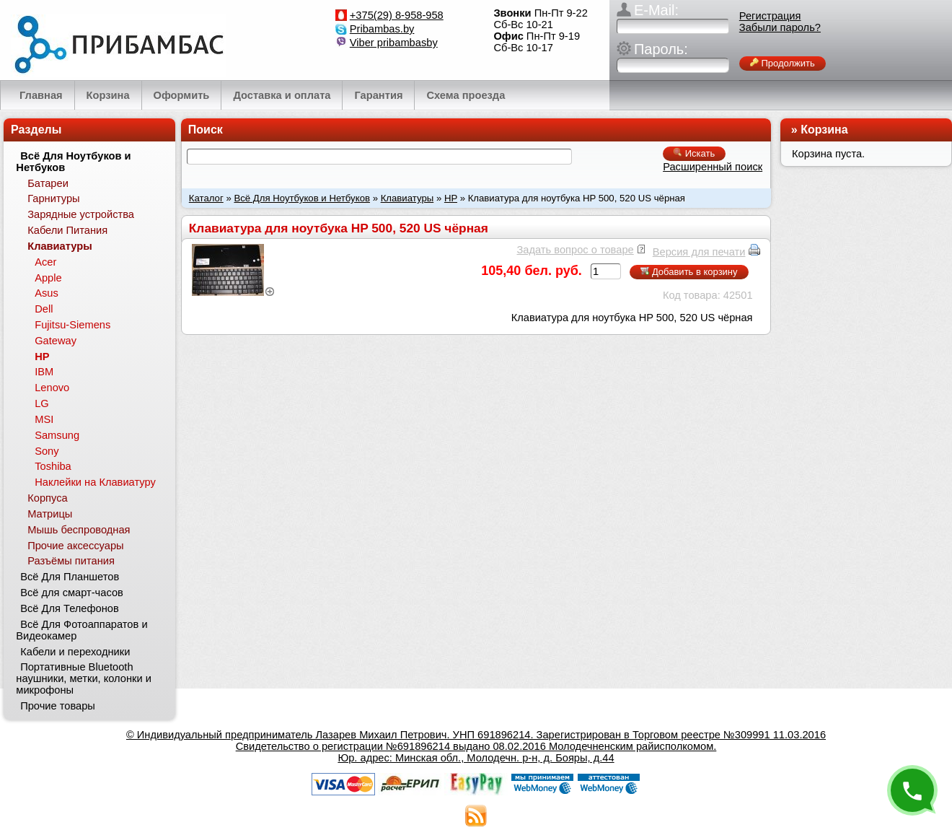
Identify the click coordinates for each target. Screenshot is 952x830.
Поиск (205, 129)
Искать (694, 153)
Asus (46, 293)
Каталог (206, 198)
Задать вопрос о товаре (574, 249)
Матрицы (49, 514)
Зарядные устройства (80, 214)
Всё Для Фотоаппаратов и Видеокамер (81, 630)
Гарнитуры (53, 198)
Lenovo (52, 387)
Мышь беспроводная (78, 530)
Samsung (57, 435)
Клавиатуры (407, 198)
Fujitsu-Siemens (72, 325)
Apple (48, 278)
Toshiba (53, 466)
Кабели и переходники (75, 652)
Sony (46, 451)
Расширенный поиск (712, 166)
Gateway (55, 340)
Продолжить (782, 63)
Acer (45, 262)
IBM (44, 371)
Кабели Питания (67, 230)
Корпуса (47, 498)
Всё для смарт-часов (71, 592)
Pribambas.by (382, 29)
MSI (44, 419)
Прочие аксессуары (75, 545)
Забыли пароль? (780, 27)
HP (450, 198)
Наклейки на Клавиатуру (95, 482)
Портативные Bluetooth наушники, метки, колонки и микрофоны (83, 678)
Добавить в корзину (688, 271)
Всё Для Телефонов (69, 608)
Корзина (824, 129)
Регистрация (770, 16)
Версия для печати (699, 252)
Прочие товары (57, 706)
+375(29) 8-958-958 (397, 15)
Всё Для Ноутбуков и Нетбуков (302, 198)
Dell (44, 309)
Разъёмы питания (71, 561)
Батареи (48, 183)
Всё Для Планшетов (69, 576)
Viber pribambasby (394, 42)
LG (42, 403)
